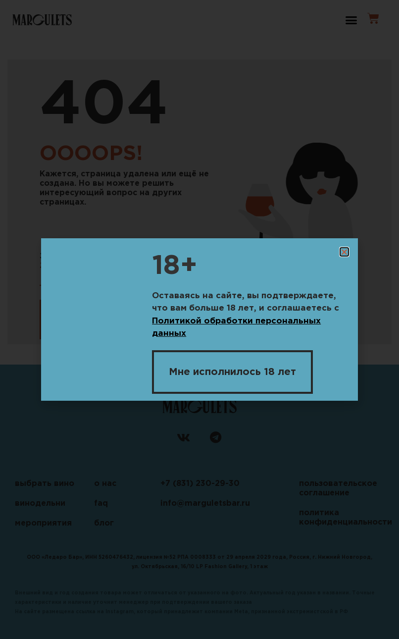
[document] (199, 319)
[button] (344, 252)
